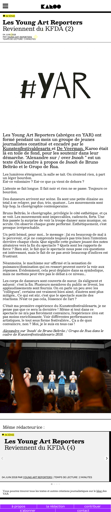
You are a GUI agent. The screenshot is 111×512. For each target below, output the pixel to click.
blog (99, 491)
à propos (18, 506)
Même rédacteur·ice (22, 427)
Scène (10, 16)
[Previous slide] (2, 458)
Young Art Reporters (19, 37)
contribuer (92, 506)
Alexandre (11, 330)
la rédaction (55, 506)
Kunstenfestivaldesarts (27, 148)
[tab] (52, 484)
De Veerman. (71, 148)
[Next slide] (106, 458)
